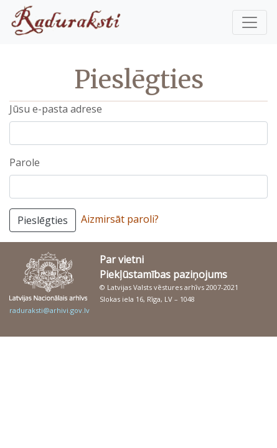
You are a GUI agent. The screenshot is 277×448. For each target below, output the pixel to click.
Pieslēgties (42, 220)
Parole (24, 162)
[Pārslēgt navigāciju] (249, 22)
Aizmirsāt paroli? (120, 219)
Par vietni (122, 259)
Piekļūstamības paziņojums (163, 274)
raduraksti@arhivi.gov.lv (49, 310)
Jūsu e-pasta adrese (55, 109)
